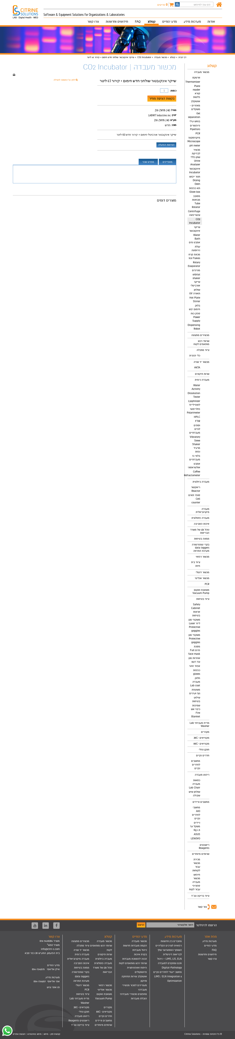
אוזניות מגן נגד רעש (194, 660)
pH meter (194, 145)
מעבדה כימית (202, 379)
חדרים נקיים (202, 755)
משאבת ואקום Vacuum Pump (201, 591)
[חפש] (177, 4)
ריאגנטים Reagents (204, 846)
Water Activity (196, 387)
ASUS (197, 834)
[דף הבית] (219, 4)
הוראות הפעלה (166, 144)
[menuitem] (198, 200)
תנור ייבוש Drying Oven (194, 180)
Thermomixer (193, 81)
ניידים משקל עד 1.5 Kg (195, 826)
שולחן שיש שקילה (194, 793)
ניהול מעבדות (139, 950)
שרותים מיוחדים (200, 853)
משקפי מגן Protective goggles (194, 638)
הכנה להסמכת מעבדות (134, 958)
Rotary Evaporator (194, 264)
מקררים (205, 732)
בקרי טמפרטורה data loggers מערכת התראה (200, 547)
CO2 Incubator (144, 57)
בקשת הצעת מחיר (161, 98)
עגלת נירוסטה (195, 248)
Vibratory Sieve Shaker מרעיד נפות (195, 444)
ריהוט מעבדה (202, 774)
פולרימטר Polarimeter (193, 410)
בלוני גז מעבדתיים (194, 457)
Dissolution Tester (194, 395)
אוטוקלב (195, 101)
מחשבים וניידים (201, 801)
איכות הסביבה (201, 523)
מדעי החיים (169, 22)
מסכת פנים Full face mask (194, 650)
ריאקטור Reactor (195, 489)
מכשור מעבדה (160, 57)
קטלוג (151, 22)
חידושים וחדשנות (117, 22)
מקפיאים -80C (201, 743)
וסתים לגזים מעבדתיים (194, 429)
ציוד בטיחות (202, 599)
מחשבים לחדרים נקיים (195, 764)
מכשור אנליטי (202, 578)
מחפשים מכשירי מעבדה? (133, 994)
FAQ (138, 22)
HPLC (197, 416)
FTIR (197, 421)
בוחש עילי (194, 121)
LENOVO (195, 838)
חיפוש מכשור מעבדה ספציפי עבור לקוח (194, 882)
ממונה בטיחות (201, 538)
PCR (198, 133)
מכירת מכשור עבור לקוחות (196, 865)
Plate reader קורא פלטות (196, 92)
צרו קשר (93, 22)
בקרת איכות (140, 954)
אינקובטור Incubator (194, 170)
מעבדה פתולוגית (200, 518)
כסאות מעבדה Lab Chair (194, 784)
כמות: (173, 90)
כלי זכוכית (194, 355)
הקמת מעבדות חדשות (135, 945)
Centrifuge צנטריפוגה (194, 213)
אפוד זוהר (194, 666)
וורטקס (196, 77)
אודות (211, 22)
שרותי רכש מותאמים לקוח (201, 342)
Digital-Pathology (172, 967)
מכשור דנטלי (202, 572)
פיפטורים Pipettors (195, 127)
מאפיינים (167, 161)
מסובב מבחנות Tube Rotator (196, 202)
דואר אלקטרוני (185, 924)
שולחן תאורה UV (194, 291)
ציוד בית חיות (195, 564)
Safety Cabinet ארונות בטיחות (195, 610)
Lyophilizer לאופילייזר (194, 403)
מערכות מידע (192, 22)
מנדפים (196, 270)
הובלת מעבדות (139, 998)
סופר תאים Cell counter (194, 499)
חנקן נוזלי (204, 749)
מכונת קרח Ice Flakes (194, 256)
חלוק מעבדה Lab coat (195, 682)
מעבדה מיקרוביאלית (202, 510)
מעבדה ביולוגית (201, 481)
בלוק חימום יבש (194, 307)
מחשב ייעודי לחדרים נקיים (167, 972)
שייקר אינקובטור (194, 229)
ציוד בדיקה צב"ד (200, 895)
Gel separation (194, 115)
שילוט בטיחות (196, 699)
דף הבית (182, 57)
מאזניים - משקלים (195, 107)
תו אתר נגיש (53, 987)
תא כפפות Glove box (194, 190)
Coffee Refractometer (193, 473)
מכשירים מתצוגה (200, 335)
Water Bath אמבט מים (194, 238)
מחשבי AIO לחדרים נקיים (196, 813)
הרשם (141, 924)
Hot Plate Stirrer (194, 299)
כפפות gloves (196, 672)
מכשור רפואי (202, 556)
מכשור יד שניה (201, 362)
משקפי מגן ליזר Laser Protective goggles (194, 625)
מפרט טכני (148, 161)
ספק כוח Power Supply (195, 317)
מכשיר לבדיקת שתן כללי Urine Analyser (195, 157)
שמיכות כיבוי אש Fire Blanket (195, 711)
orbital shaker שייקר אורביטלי (195, 280)
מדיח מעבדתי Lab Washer (199, 724)
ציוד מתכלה (203, 350)
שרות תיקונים (202, 373)
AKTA (197, 367)
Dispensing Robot (194, 326)
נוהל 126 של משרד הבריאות (199, 531)
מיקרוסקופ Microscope (193, 139)
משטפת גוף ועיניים (194, 691)
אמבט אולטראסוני (194, 465)
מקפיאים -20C (201, 737)
